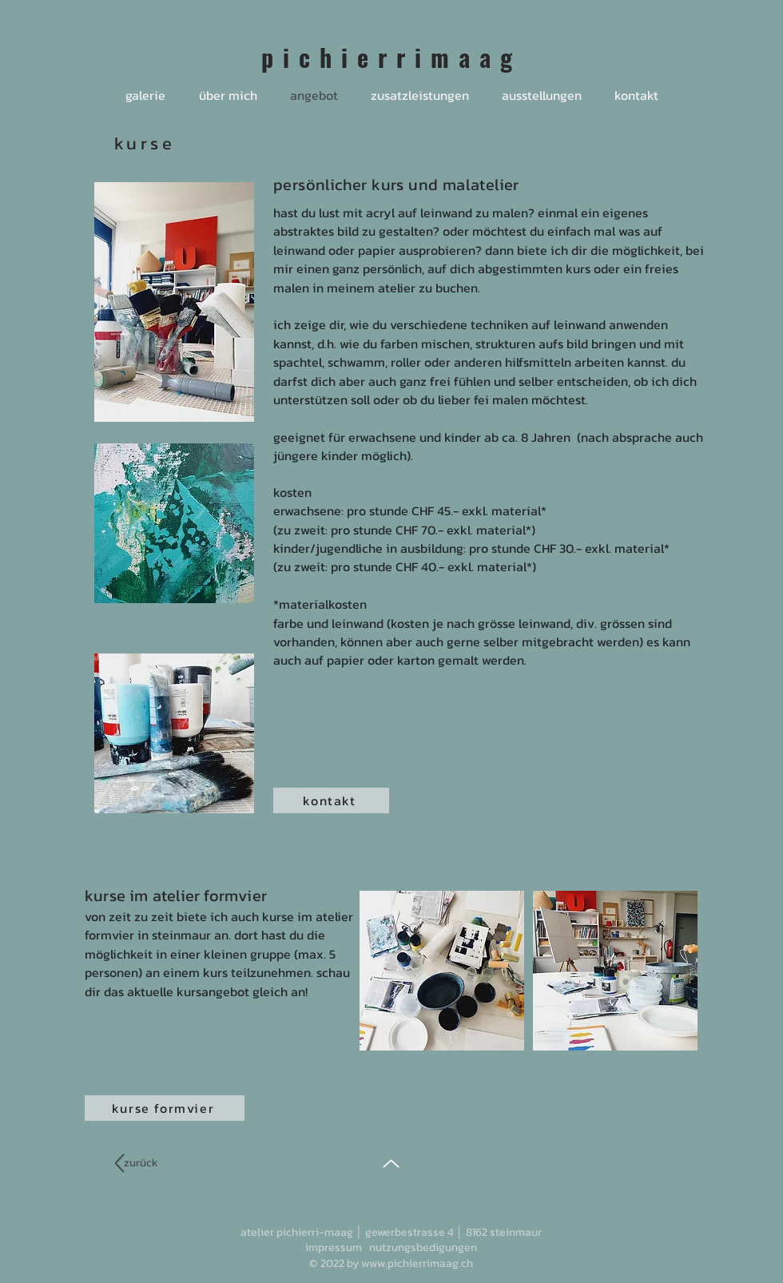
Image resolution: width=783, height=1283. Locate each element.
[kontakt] (331, 800)
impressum (333, 1247)
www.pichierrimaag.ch (417, 1263)
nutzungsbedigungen (423, 1247)
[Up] (391, 1163)
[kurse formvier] (164, 1108)
